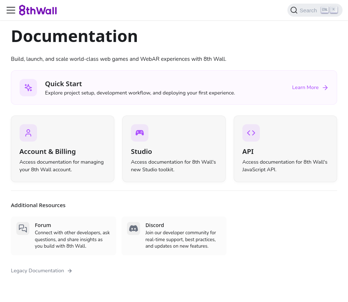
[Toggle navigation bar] (10, 10)
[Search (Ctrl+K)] (315, 10)
